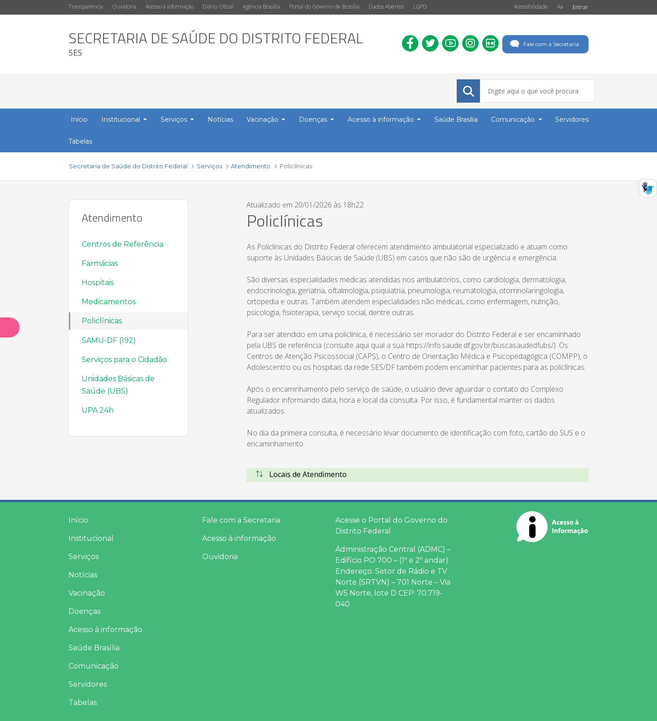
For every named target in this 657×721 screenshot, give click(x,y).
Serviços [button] (175, 119)
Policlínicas (102, 320)
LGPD (420, 6)
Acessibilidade (531, 6)
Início (78, 520)
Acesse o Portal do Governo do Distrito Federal (391, 525)
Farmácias (100, 263)
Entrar (580, 7)
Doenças (84, 611)
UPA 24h (98, 410)
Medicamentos (109, 301)
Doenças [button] (314, 119)
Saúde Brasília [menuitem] (456, 119)
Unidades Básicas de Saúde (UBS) (118, 384)
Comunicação (93, 666)
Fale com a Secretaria (543, 44)
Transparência (85, 6)
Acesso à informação (105, 629)
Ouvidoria (124, 6)
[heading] (215, 44)
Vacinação (86, 593)
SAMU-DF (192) (109, 340)
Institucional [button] (121, 119)
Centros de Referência (122, 244)
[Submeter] (468, 91)
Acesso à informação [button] (382, 119)
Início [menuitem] (79, 119)
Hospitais (98, 282)
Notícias (82, 575)
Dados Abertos (386, 6)
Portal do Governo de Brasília (324, 6)
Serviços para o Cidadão (124, 359)
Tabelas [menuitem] (80, 141)
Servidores (87, 684)
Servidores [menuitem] (572, 119)
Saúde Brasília (94, 647)
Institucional (91, 538)
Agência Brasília (261, 6)
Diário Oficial (218, 6)
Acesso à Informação (169, 6)
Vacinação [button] (263, 119)
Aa (560, 6)
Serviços (83, 556)
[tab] (417, 475)
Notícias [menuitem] (220, 119)
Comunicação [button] (514, 119)
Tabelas (82, 702)
